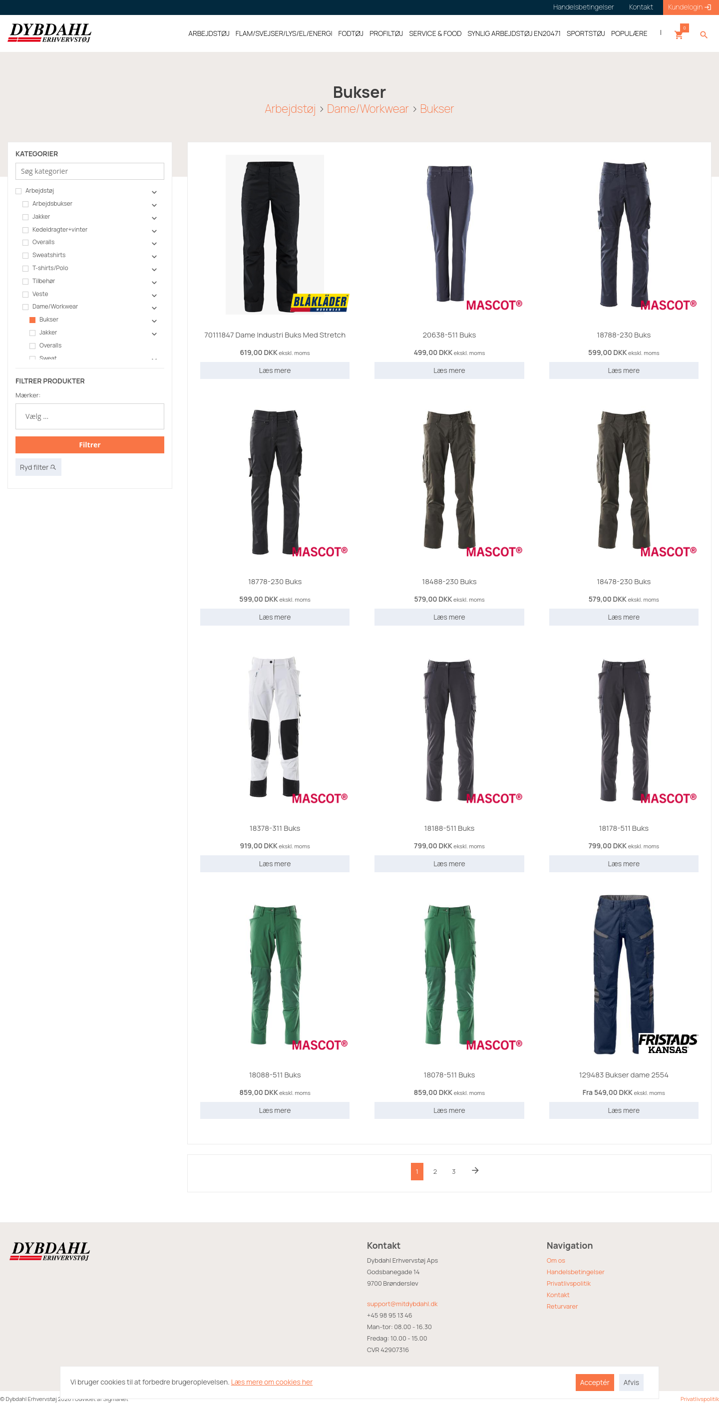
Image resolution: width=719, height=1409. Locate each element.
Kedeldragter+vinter (54, 229)
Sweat (43, 358)
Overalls (38, 242)
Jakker (36, 216)
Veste (35, 294)
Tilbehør (38, 281)
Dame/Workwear (368, 108)
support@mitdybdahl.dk (402, 1303)
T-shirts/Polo (45, 268)
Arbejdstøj (290, 108)
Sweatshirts (43, 255)
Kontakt (558, 1294)
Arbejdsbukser (47, 203)
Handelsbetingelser (576, 1271)
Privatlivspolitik (569, 1283)
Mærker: (27, 394)
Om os (556, 1260)
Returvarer (562, 1306)
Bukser (437, 108)
